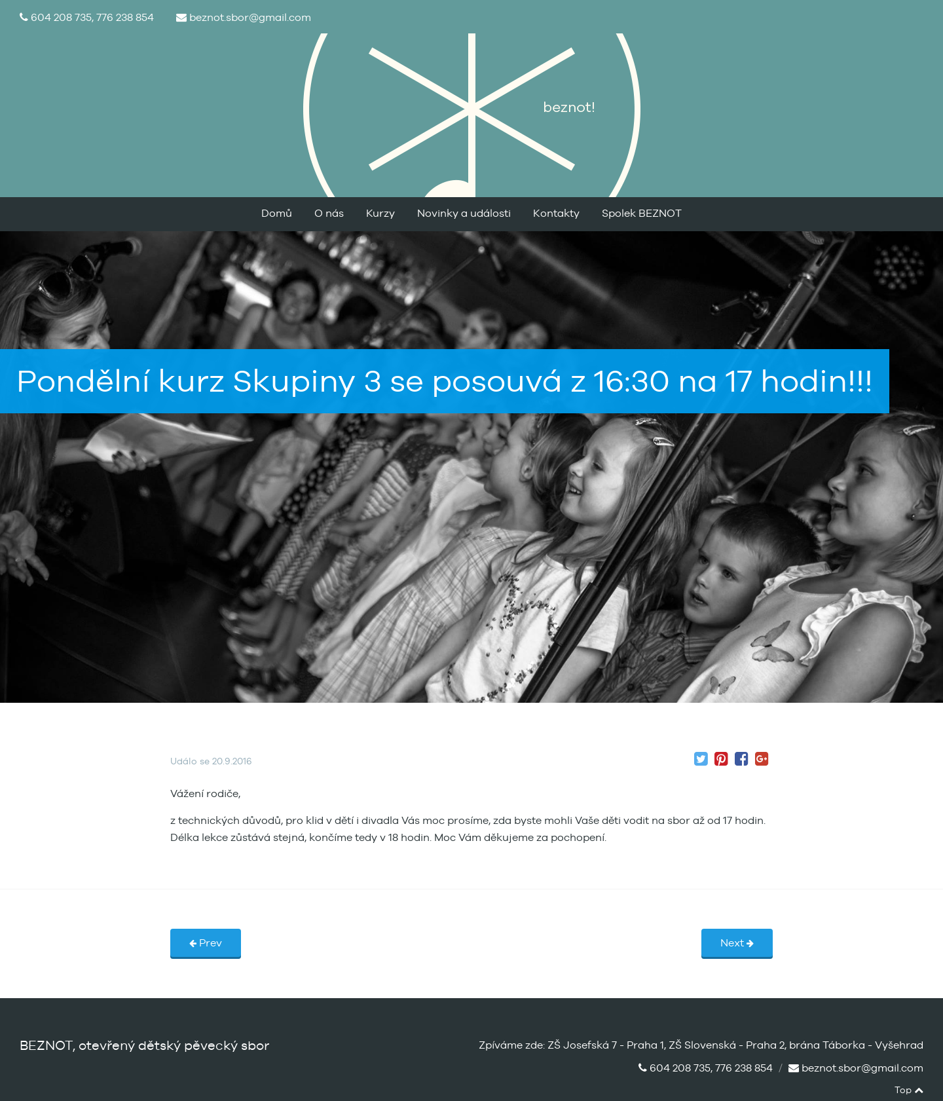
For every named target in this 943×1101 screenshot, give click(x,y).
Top (909, 1090)
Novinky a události (464, 213)
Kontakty (556, 213)
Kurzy (380, 213)
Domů (276, 213)
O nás (329, 213)
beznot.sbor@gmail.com (250, 17)
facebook (885, 1090)
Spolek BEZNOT (642, 213)
